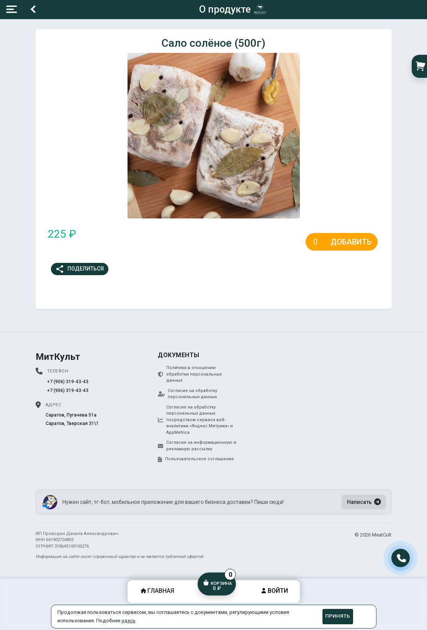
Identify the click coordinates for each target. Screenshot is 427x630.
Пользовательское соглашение (196, 459)
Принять (337, 616)
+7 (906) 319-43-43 (67, 381)
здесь (128, 620)
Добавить (350, 241)
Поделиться (79, 269)
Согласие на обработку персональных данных (187, 394)
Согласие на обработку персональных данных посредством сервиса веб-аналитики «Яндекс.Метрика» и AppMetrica (195, 420)
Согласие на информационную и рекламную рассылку (197, 445)
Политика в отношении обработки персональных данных (190, 374)
